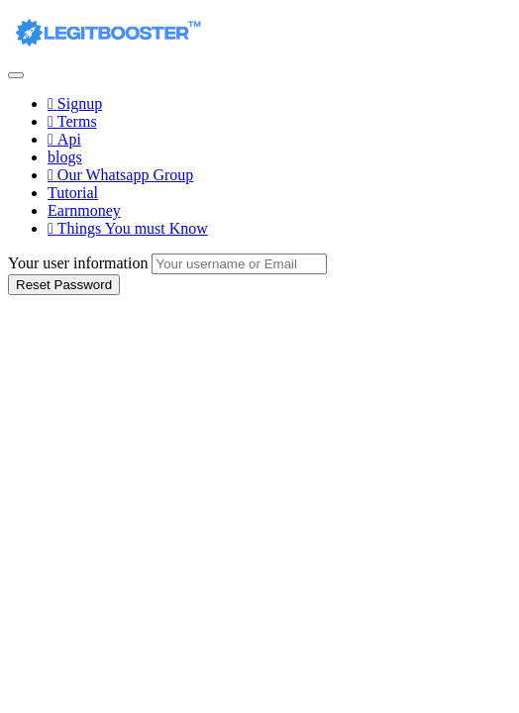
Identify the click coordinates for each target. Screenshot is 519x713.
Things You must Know (128, 228)
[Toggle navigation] (16, 75)
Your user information (78, 263)
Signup (75, 103)
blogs (65, 157)
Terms (72, 121)
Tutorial (73, 192)
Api (64, 139)
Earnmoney (84, 210)
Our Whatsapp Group (120, 174)
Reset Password (64, 284)
